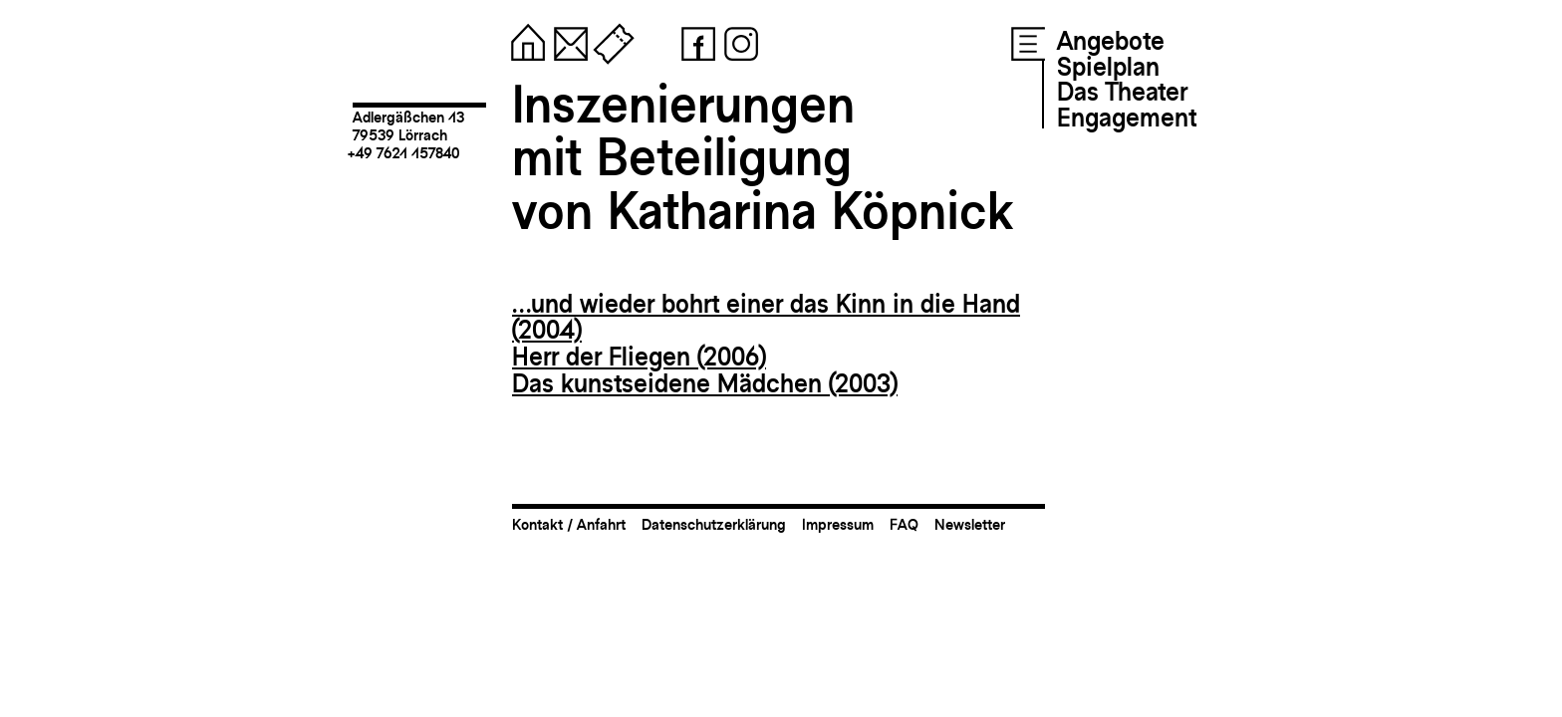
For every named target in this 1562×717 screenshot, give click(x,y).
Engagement (1126, 117)
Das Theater (1122, 92)
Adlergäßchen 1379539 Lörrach (408, 126)
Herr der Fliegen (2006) (639, 356)
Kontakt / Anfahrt (569, 524)
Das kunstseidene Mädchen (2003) (705, 383)
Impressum (838, 524)
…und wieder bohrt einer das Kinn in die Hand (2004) (766, 317)
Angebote (1111, 41)
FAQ (904, 524)
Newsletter (969, 524)
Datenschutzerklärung (714, 524)
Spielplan (1108, 67)
